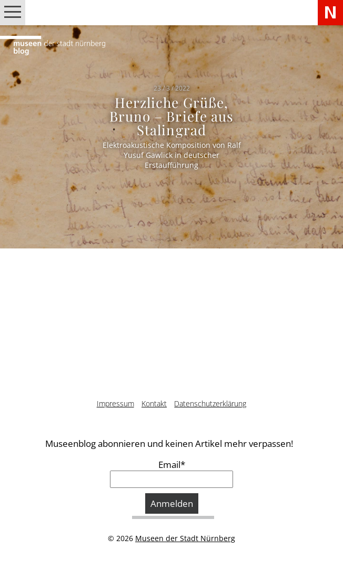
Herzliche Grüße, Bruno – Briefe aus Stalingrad (171, 115)
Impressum (115, 403)
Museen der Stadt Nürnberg (185, 538)
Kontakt (154, 403)
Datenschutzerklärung (210, 403)
